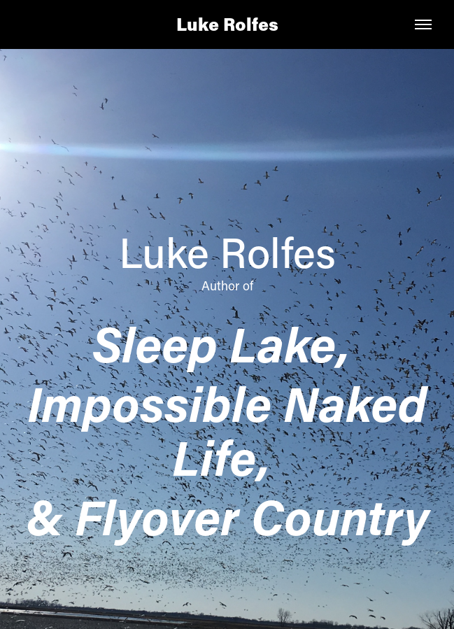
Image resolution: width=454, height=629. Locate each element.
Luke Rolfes (227, 24)
